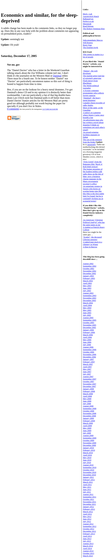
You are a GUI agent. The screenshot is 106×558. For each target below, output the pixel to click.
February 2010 (89, 450)
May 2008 (87, 398)
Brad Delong (88, 26)
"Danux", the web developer (90, 72)
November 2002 (89, 271)
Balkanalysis (88, 19)
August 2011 (88, 494)
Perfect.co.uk (88, 21)
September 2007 (89, 379)
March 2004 (88, 303)
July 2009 (87, 433)
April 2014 (87, 548)
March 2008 (88, 394)
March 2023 (88, 556)
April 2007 (87, 367)
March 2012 (88, 511)
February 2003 (89, 278)
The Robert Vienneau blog (94, 28)
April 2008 (87, 396)
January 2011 (88, 477)
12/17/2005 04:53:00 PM (50, 109)
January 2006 (88, 330)
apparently (91, 144)
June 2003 (87, 288)
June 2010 (87, 460)
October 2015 (88, 553)
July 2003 (87, 290)
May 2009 (87, 428)
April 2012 (87, 514)
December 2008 (89, 416)
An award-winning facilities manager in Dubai (91, 134)
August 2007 (88, 376)
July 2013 (87, 541)
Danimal (57, 75)
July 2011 (87, 492)
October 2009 (88, 440)
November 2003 (89, 298)
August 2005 (88, 317)
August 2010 (88, 465)
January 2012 (88, 507)
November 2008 (89, 413)
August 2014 (88, 551)
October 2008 (88, 411)
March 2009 (88, 423)
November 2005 (89, 325)
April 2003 (87, 283)
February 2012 (89, 509)
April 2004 (87, 305)
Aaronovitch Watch (91, 16)
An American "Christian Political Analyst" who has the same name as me (94, 222)
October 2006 (88, 352)
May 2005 (87, 310)
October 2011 (88, 499)
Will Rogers (88, 42)
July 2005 (87, 315)
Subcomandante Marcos (93, 40)
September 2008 (89, 408)
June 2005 (87, 313)
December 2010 (89, 475)
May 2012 (87, 516)
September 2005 (89, 320)
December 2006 (89, 357)
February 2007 (89, 362)
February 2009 (89, 421)
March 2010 (88, 452)
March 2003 (88, 281)
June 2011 (87, 489)
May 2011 (87, 487)
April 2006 (87, 337)
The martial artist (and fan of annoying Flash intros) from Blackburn (93, 79)
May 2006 (87, 340)
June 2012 (87, 519)
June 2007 (87, 371)
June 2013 (87, 538)
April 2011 (87, 484)
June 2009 (87, 430)
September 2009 (89, 438)
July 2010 (87, 462)
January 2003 (88, 276)
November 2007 (89, 384)
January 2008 (88, 389)
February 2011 (89, 480)
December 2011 (89, 504)
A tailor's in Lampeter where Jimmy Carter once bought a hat (93, 115)
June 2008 (87, 401)
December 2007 (89, 386)
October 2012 (88, 529)
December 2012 (89, 531)
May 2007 (87, 369)
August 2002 (88, 263)
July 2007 (87, 374)
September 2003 (89, 295)
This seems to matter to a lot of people (93, 55)
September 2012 (89, 526)
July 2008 (87, 403)
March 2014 (88, 546)
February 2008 (89, 391)
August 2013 (88, 543)
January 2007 (88, 359)
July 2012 (87, 521)
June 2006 (87, 342)
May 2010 (87, 457)
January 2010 (88, 448)
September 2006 (89, 349)
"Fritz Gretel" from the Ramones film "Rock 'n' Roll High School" (92, 164)
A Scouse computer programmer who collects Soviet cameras (93, 93)
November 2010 (89, 472)
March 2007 (88, 364)
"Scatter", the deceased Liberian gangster (92, 238)
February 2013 (89, 534)
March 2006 (88, 335)
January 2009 (88, 418)
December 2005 (89, 327)
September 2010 (89, 467)
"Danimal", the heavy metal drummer (92, 99)
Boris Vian (87, 45)
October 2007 (88, 381)
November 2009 (89, 443)
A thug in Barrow (90, 247)
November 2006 (89, 354)
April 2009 (87, 425)
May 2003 (87, 286)
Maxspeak (87, 24)
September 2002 (89, 266)
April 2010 (87, 455)
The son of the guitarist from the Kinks (92, 140)
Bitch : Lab (87, 14)
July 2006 (87, 344)
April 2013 (87, 536)
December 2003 (89, 300)
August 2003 (88, 293)
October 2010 (88, 470)
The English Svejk (90, 47)
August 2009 (88, 435)
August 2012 (88, 524)
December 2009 (89, 445)
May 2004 (87, 308)
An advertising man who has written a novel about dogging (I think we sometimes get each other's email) (94, 125)
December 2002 (89, 273)
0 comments (13, 109)
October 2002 (88, 268)
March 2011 (88, 482)
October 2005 (88, 322)
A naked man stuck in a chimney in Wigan (92, 243)
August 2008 (88, 406)
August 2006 (88, 347)
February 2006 (89, 332)
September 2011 (89, 497)
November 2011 (89, 502)
